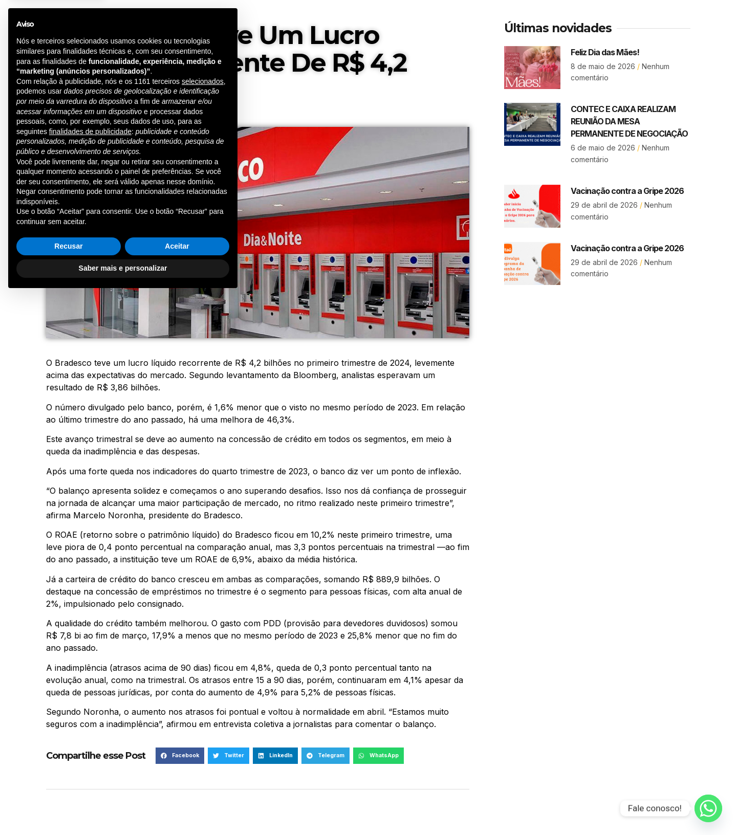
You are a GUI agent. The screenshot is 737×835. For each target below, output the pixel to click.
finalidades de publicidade (90, 670)
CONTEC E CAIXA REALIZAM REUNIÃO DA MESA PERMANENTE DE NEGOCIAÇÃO (629, 121)
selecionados (203, 620)
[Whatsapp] (708, 808)
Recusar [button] (68, 785)
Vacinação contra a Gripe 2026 (627, 191)
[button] (275, 756)
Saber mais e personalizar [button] (123, 807)
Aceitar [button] (177, 785)
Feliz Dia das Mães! (605, 52)
